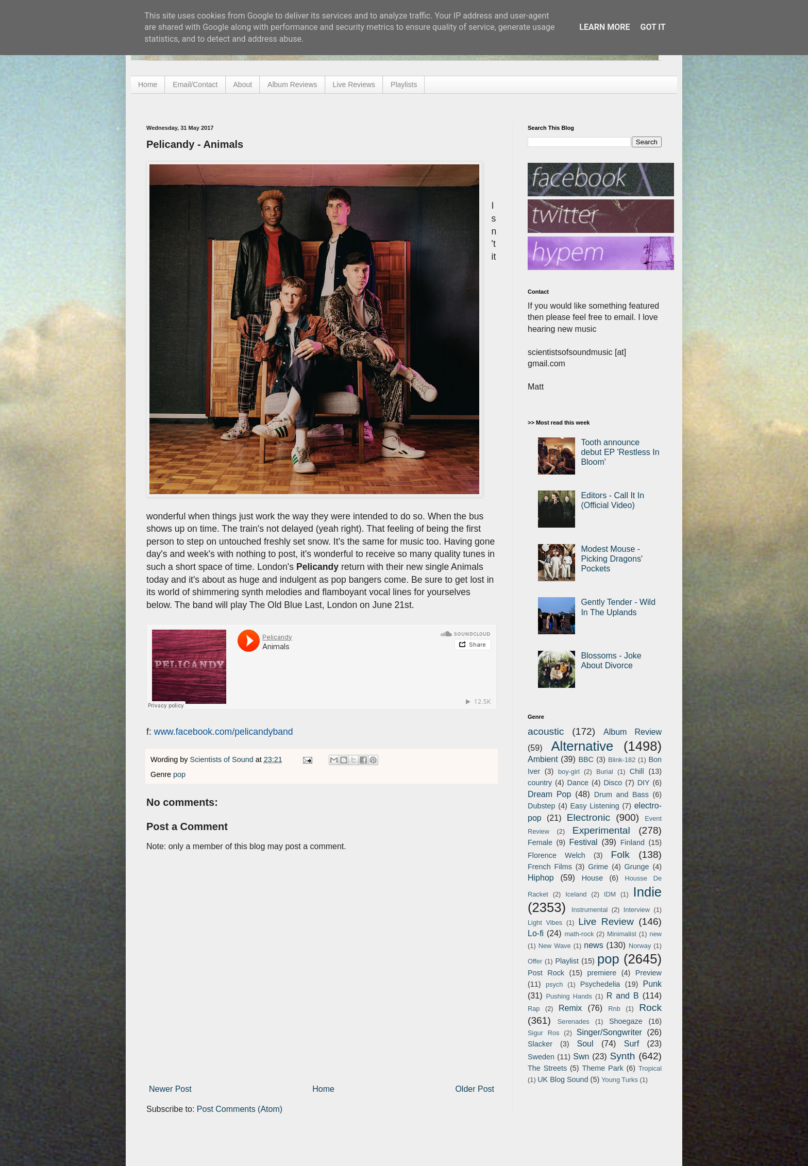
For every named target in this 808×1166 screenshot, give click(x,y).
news (593, 945)
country (540, 783)
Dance (577, 783)
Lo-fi (536, 933)
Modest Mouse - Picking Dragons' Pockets (612, 559)
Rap (534, 1008)
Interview (637, 910)
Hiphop (541, 877)
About (242, 84)
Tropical (650, 1068)
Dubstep (542, 806)
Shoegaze (626, 1021)
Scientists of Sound (223, 759)
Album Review (632, 732)
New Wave (554, 946)
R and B (623, 995)
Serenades (574, 1021)
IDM (610, 894)
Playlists (404, 84)
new (656, 934)
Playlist (567, 961)
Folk (620, 854)
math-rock (579, 934)
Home (147, 84)
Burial (604, 771)
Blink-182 (621, 760)
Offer (535, 961)
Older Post (474, 1089)
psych (554, 984)
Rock (650, 1007)
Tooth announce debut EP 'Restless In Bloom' (620, 452)
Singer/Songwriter (609, 1032)
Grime (598, 867)
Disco (612, 783)
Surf (631, 1043)
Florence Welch (556, 855)
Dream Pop (549, 794)
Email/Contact (195, 84)
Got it (652, 27)
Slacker (540, 1044)
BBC (586, 759)
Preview (648, 973)
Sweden (541, 1057)
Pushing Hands (569, 996)
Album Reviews (292, 84)
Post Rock (546, 973)
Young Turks (619, 1080)
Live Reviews (354, 84)
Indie (647, 892)
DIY (643, 783)
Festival (583, 842)
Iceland (575, 894)
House (592, 878)
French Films (550, 867)
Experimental (601, 830)
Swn (581, 1056)
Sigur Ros (543, 1033)
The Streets (547, 1068)
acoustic (546, 731)
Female (540, 842)
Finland (632, 842)
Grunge (637, 867)
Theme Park (603, 1068)
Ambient (543, 759)
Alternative (582, 746)
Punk (652, 983)
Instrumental (589, 910)
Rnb (614, 1008)
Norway (640, 946)
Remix (570, 1008)
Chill (637, 771)
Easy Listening (594, 806)
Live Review (606, 921)
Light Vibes (545, 922)
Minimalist (621, 934)
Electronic (588, 817)
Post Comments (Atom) (239, 1109)
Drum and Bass (621, 794)
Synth (622, 1056)
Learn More (604, 27)
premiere (602, 973)
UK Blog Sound (562, 1079)
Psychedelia (600, 984)
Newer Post (170, 1089)
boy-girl (569, 771)
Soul (585, 1043)
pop (179, 774)
